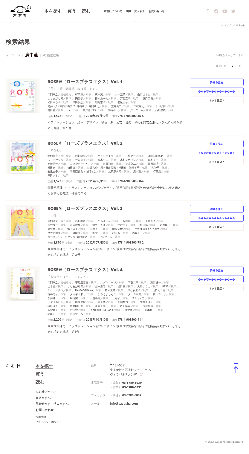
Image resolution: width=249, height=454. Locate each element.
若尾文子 (122, 102)
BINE (165, 286)
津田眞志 (78, 102)
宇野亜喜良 (81, 282)
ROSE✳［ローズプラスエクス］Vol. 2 (85, 143)
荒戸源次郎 (89, 110)
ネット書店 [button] (215, 100)
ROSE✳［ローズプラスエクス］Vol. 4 (85, 270)
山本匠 (51, 286)
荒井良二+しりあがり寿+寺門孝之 (67, 237)
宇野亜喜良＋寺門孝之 (83, 171)
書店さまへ (43, 398)
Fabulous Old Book (101, 310)
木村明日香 (76, 306)
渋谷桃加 (75, 225)
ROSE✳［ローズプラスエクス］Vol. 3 (85, 208)
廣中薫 (99, 94)
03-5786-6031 (132, 387)
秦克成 (102, 302)
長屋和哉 (148, 306)
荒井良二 (116, 106)
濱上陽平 (72, 229)
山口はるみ (143, 94)
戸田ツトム (136, 110)
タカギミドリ (78, 294)
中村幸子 (122, 225)
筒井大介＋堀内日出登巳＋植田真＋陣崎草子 (113, 167)
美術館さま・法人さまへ (52, 404)
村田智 (51, 110)
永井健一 (128, 221)
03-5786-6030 (132, 382)
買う (40, 374)
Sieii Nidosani (156, 156)
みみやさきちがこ (80, 163)
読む (40, 382)
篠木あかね (101, 98)
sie (69, 110)
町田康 (79, 94)
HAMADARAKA (84, 290)
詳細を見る (216, 82)
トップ (227, 25)
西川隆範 (160, 110)
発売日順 (221, 66)
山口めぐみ (159, 290)
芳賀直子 (125, 98)
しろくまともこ (107, 294)
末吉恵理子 (146, 302)
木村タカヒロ (128, 159)
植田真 (71, 167)
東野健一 (155, 282)
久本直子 (120, 94)
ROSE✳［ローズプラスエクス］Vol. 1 (85, 82)
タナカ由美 (54, 233)
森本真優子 (101, 306)
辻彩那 (116, 298)
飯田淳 (144, 225)
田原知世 (161, 106)
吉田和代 (108, 163)
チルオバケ (104, 221)
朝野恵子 (100, 102)
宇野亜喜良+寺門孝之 (147, 229)
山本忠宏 (100, 286)
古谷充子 (53, 294)
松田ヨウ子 (54, 102)
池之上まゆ (99, 225)
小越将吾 (95, 298)
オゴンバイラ (105, 156)
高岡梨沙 (122, 302)
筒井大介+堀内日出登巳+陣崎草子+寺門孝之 (73, 106)
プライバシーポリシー (49, 422)
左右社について (46, 392)
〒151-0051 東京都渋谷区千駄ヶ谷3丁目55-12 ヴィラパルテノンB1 (132, 369)
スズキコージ (108, 282)
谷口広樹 (148, 98)
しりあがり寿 (55, 98)
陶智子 (79, 98)
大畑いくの (143, 286)
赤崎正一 (113, 110)
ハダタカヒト (55, 302)
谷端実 (74, 298)
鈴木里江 (103, 159)
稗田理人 (53, 306)
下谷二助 (133, 282)
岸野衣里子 (133, 290)
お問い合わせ (45, 410)
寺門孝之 (53, 94)
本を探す (44, 366)
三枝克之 (139, 106)
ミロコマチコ (55, 290)
